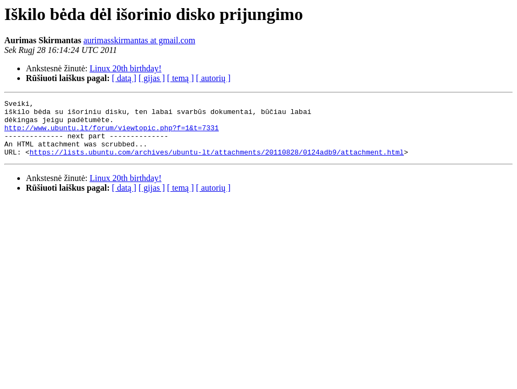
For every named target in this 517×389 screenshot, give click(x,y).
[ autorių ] (213, 78)
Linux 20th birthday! (125, 68)
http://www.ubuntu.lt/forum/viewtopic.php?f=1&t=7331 (111, 134)
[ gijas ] (152, 78)
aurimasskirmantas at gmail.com (140, 40)
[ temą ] (180, 78)
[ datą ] (124, 78)
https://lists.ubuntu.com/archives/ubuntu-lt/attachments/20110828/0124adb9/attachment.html (217, 163)
